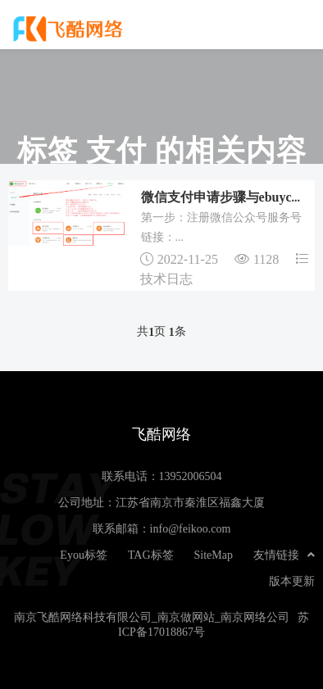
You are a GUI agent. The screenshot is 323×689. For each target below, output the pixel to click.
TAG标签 (151, 554)
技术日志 (166, 278)
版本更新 (292, 581)
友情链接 (284, 554)
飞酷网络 (69, 28)
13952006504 (190, 476)
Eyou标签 (83, 554)
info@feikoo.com (190, 528)
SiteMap (213, 554)
